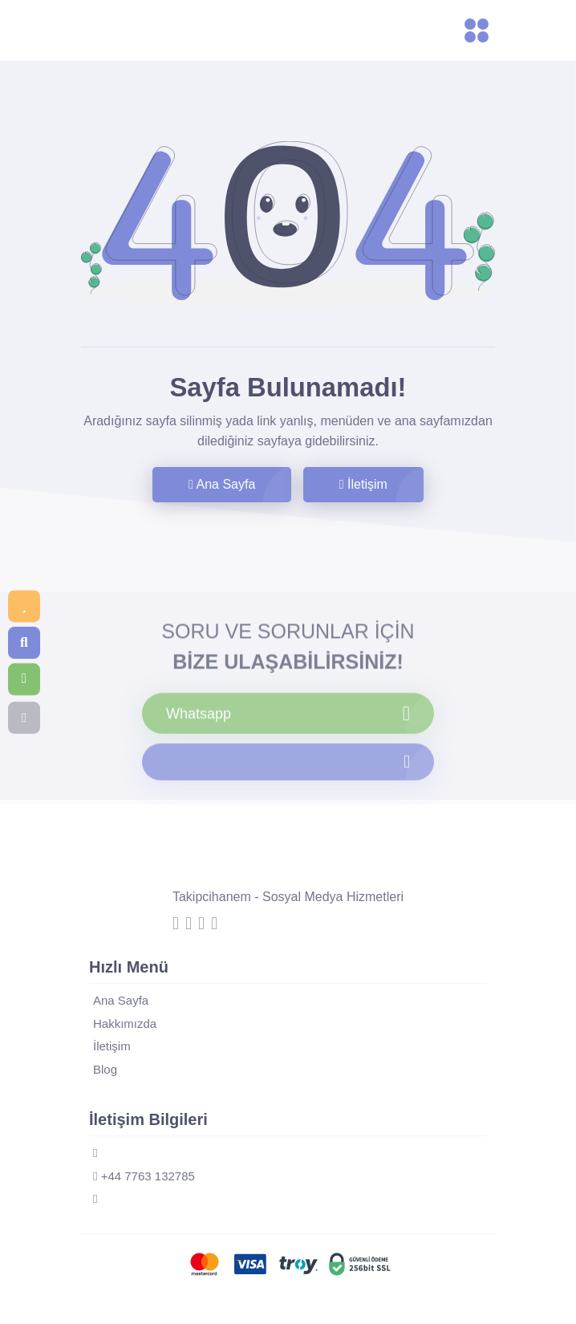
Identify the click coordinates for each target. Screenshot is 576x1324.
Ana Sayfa (222, 484)
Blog (105, 1069)
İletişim (363, 484)
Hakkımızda (124, 1023)
